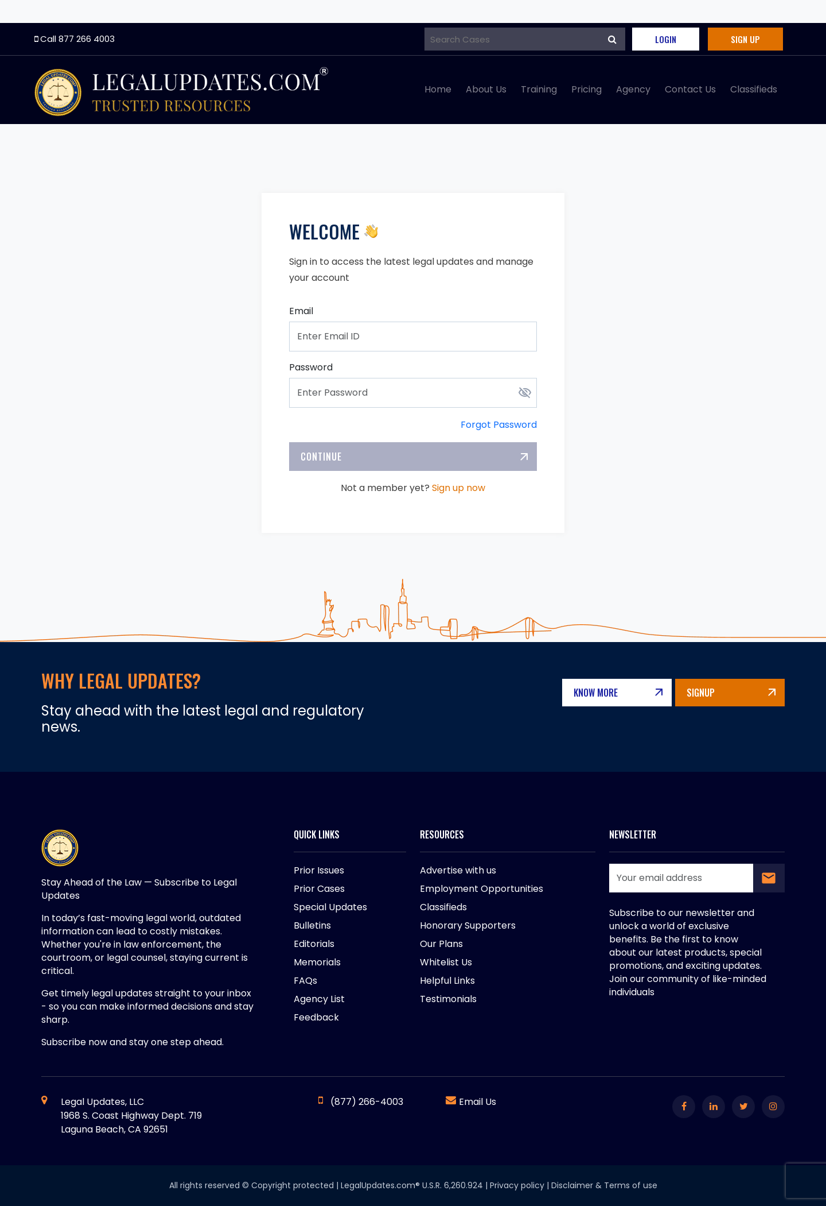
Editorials (314, 943)
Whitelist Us (446, 962)
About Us (486, 89)
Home (437, 89)
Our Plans (441, 943)
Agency (633, 89)
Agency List (319, 999)
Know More (596, 692)
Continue (321, 456)
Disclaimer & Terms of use (604, 1185)
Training (539, 89)
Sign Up (745, 39)
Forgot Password (499, 424)
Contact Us (690, 89)
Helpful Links (447, 980)
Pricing (586, 89)
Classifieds (753, 89)
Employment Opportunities (481, 888)
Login (665, 39)
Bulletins (312, 925)
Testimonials (448, 999)
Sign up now (458, 487)
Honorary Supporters (468, 925)
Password (311, 367)
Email (301, 311)
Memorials (317, 962)
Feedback (316, 1017)
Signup (701, 692)
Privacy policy (517, 1185)
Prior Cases (319, 888)
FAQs (305, 980)
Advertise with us (458, 870)
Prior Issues (319, 870)
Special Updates (330, 907)
